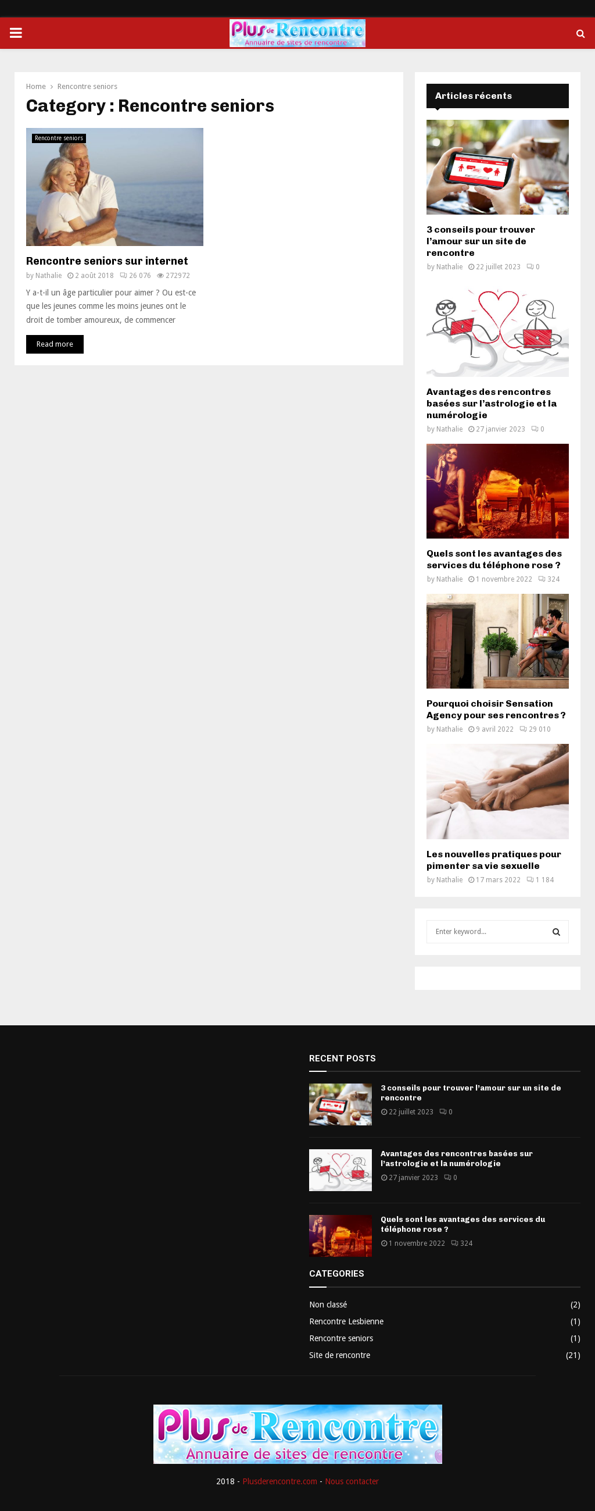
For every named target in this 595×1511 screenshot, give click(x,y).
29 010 (535, 729)
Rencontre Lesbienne (346, 1321)
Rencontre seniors (59, 138)
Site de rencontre (339, 1355)
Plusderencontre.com (279, 1481)
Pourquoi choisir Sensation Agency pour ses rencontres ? (496, 709)
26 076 (135, 276)
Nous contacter (352, 1481)
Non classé (328, 1304)
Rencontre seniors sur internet (107, 261)
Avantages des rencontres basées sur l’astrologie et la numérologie (491, 403)
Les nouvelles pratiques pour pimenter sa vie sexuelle (493, 860)
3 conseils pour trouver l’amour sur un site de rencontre (480, 241)
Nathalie (48, 276)
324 (549, 579)
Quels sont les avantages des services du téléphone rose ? (494, 559)
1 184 (540, 880)
